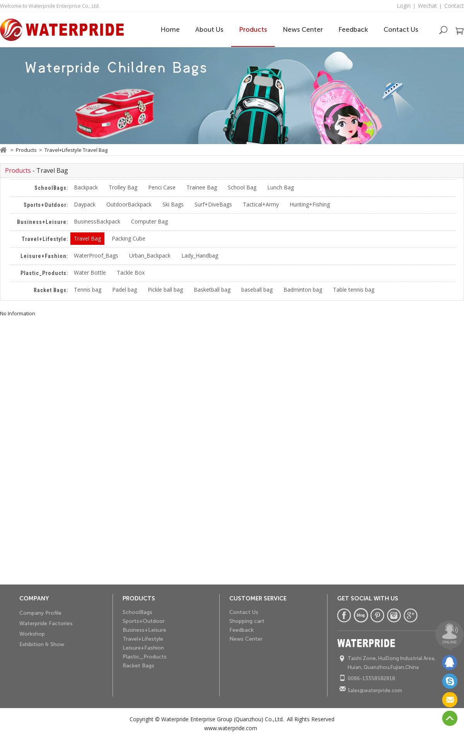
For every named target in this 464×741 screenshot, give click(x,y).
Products (253, 29)
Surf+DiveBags (213, 204)
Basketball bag (212, 289)
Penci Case (162, 187)
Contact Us (401, 29)
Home (170, 29)
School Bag (242, 187)
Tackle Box (131, 272)
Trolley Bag (123, 187)
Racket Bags (138, 665)
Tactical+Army (261, 204)
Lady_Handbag (199, 255)
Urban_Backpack (150, 255)
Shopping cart (246, 621)
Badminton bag (302, 289)
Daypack (85, 204)
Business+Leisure (144, 630)
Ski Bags (173, 204)
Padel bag (124, 289)
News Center (303, 29)
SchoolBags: (51, 188)
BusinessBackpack (97, 221)
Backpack (86, 187)
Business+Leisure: (42, 222)
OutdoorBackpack (129, 204)
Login (404, 5)
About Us (209, 29)
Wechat (427, 5)
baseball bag (257, 289)
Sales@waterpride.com (375, 690)
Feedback (353, 29)
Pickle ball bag (165, 289)
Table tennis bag (353, 289)
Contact (454, 5)
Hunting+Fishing (310, 204)
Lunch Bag (280, 187)
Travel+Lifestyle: (45, 239)
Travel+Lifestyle (143, 639)
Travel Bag (87, 238)
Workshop (32, 634)
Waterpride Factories (46, 623)
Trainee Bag (201, 187)
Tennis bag (87, 289)
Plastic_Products (145, 656)
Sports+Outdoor (144, 621)
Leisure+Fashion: (44, 256)
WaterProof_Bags (96, 255)
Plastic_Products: (44, 273)
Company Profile (40, 613)
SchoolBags (137, 612)
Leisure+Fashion (143, 648)
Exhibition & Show (41, 644)
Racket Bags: (51, 290)
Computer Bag (149, 221)
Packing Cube (128, 238)
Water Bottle (90, 272)
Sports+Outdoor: (46, 205)
